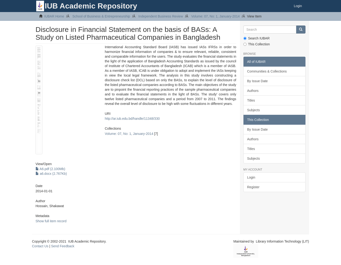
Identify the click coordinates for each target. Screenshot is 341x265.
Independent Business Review (160, 16)
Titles (251, 100)
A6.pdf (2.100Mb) (50, 169)
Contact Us (40, 246)
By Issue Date (257, 81)
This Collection (256, 44)
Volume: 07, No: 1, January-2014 (215, 16)
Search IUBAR (256, 38)
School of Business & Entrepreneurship (101, 16)
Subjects (253, 110)
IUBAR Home (54, 16)
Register (253, 187)
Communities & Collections (267, 71)
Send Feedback (62, 246)
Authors (253, 91)
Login (251, 177)
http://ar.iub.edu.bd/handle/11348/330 (132, 118)
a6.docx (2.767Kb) (51, 173)
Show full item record (51, 221)
